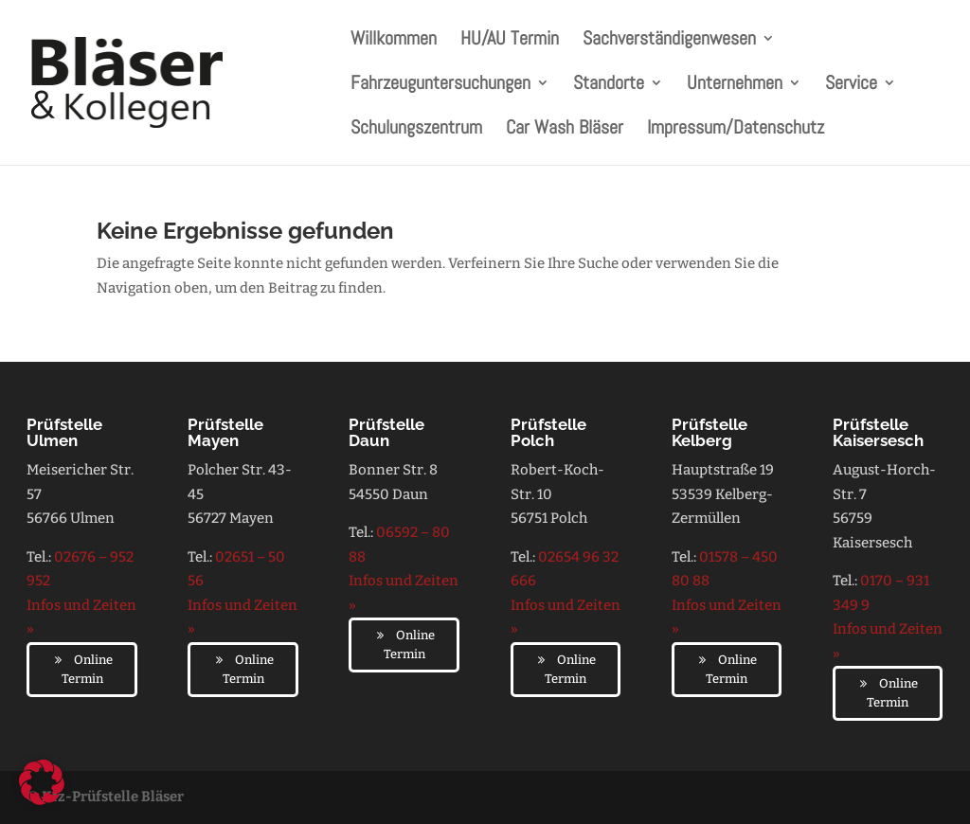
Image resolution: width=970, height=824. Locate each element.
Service (851, 85)
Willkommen (393, 40)
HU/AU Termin (509, 40)
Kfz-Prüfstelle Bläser (113, 796)
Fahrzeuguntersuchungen (440, 85)
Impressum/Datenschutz (735, 129)
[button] (41, 782)
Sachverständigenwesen (669, 40)
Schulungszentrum (416, 129)
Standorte (608, 85)
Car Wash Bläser (564, 129)
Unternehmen (734, 85)
